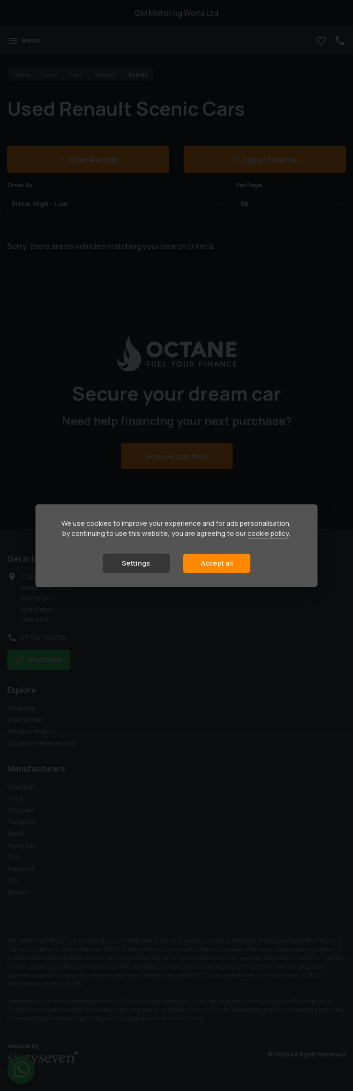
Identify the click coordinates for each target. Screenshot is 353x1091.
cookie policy (268, 533)
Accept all (217, 563)
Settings (136, 563)
